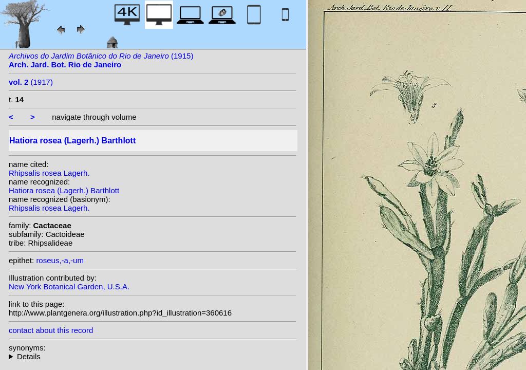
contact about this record (51, 330)
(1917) (31, 82)
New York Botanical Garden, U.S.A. (69, 286)
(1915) (101, 60)
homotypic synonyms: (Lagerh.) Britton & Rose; (152, 356)
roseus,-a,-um (60, 260)
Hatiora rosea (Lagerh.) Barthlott (64, 190)
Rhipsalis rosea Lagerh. (49, 173)
